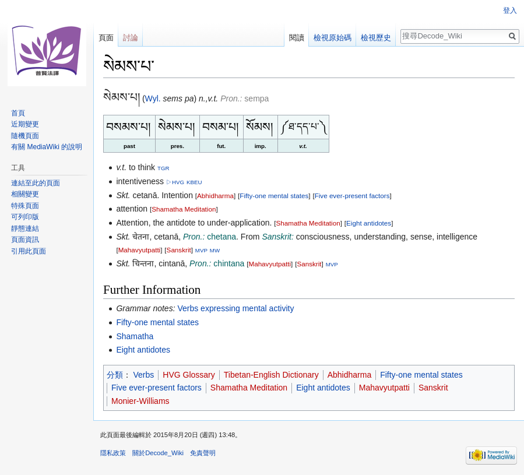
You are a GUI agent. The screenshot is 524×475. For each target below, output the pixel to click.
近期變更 (25, 124)
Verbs (143, 374)
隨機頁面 (25, 136)
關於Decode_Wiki (158, 452)
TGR (163, 168)
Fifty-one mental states (274, 195)
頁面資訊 (25, 239)
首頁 (18, 113)
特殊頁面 (25, 206)
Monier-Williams (140, 401)
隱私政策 (113, 452)
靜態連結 (25, 228)
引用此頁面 (28, 251)
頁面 (106, 37)
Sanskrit (179, 250)
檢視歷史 (376, 37)
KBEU (194, 182)
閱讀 (296, 37)
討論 (130, 37)
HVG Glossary (188, 374)
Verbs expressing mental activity (235, 308)
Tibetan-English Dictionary (271, 374)
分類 (115, 374)
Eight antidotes (368, 223)
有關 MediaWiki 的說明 (46, 147)
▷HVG (175, 182)
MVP (201, 250)
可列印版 (25, 217)
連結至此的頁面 (35, 183)
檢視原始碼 (332, 37)
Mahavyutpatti (139, 250)
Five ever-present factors (352, 195)
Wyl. (153, 98)
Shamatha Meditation (184, 209)
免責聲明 (203, 452)
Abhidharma (215, 195)
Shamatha (134, 336)
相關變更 (25, 194)
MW (215, 250)
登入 (510, 10)
